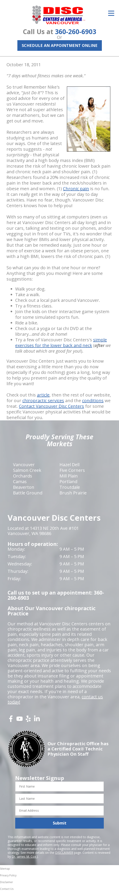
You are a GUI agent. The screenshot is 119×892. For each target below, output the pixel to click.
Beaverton (23, 487)
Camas (20, 481)
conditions (93, 400)
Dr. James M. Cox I (25, 856)
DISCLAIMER (64, 853)
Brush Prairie (73, 493)
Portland (68, 481)
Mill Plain (69, 476)
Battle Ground (27, 493)
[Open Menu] (111, 13)
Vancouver (24, 464)
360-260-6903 (75, 31)
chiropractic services (43, 400)
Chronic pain (76, 189)
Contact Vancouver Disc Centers (51, 406)
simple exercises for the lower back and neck (61, 342)
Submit (59, 823)
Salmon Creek (27, 470)
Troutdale (70, 487)
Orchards (22, 476)
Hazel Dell (69, 464)
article (43, 395)
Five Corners (72, 470)
